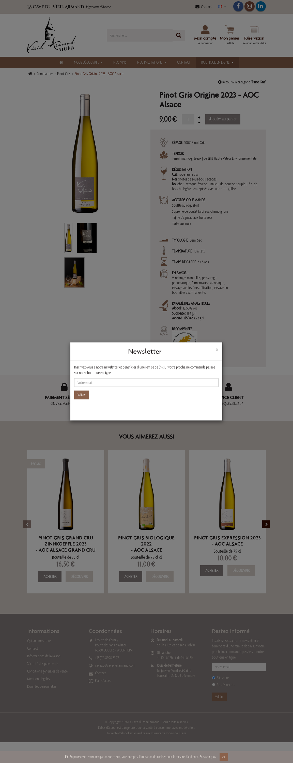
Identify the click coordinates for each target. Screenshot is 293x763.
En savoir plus (208, 757)
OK (223, 757)
